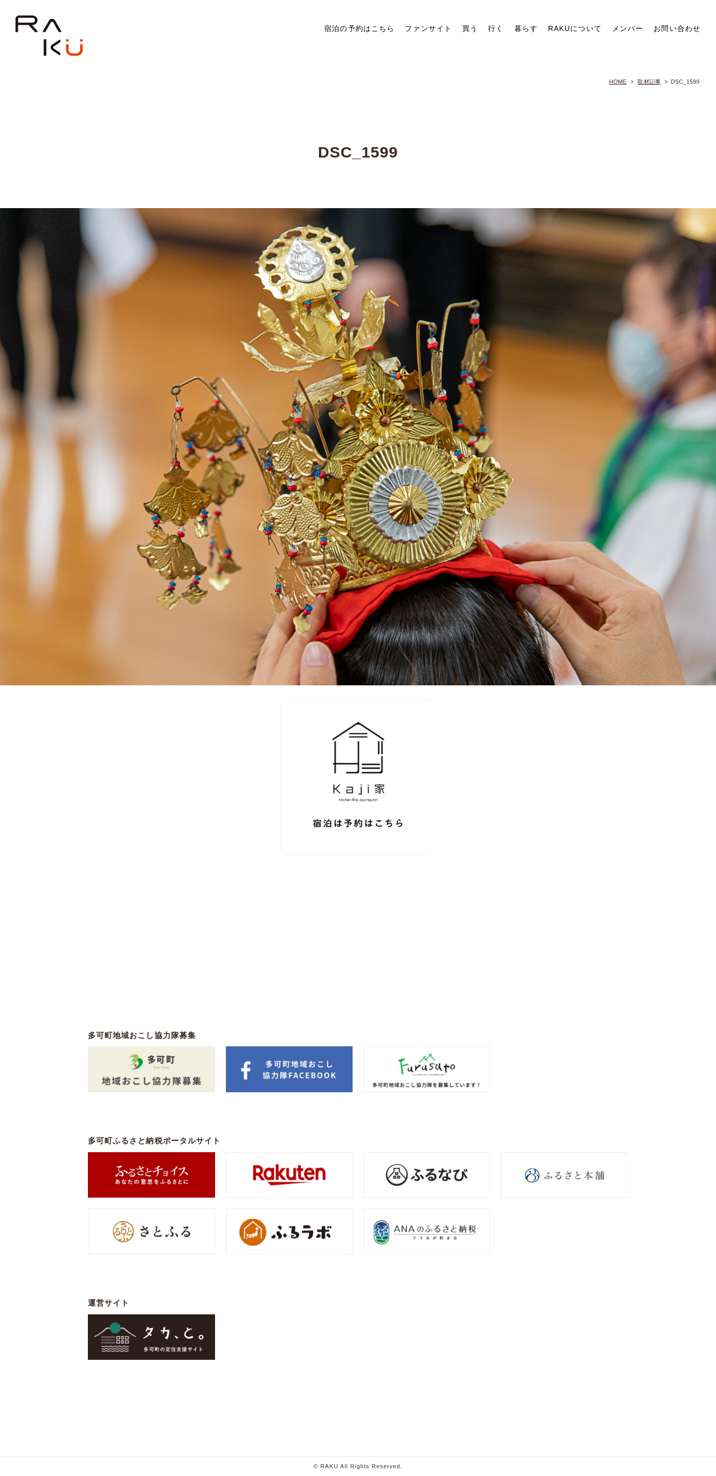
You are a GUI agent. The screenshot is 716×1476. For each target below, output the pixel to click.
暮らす (526, 28)
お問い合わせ (676, 28)
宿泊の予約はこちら (359, 28)
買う (470, 28)
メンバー (627, 28)
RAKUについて (575, 28)
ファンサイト (428, 28)
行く (496, 28)
